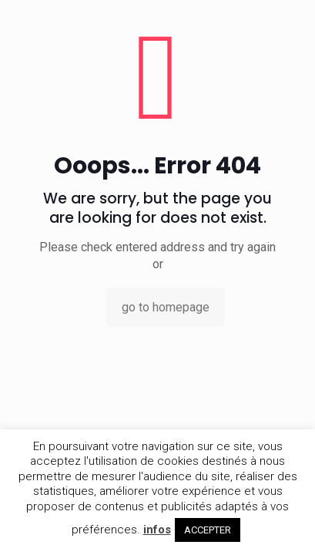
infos (157, 529)
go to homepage (165, 307)
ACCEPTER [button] (207, 530)
